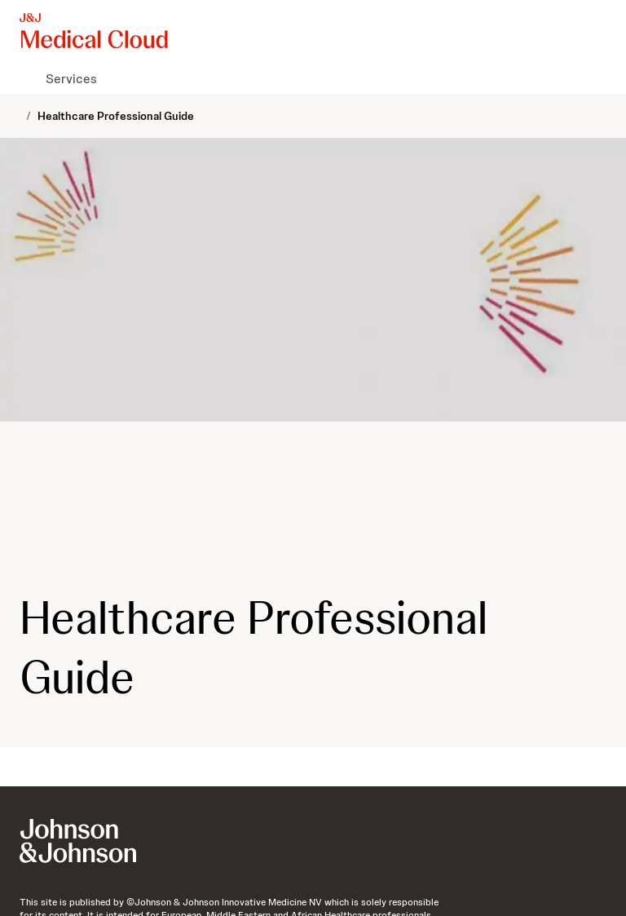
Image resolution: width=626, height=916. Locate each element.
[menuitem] (26, 78)
